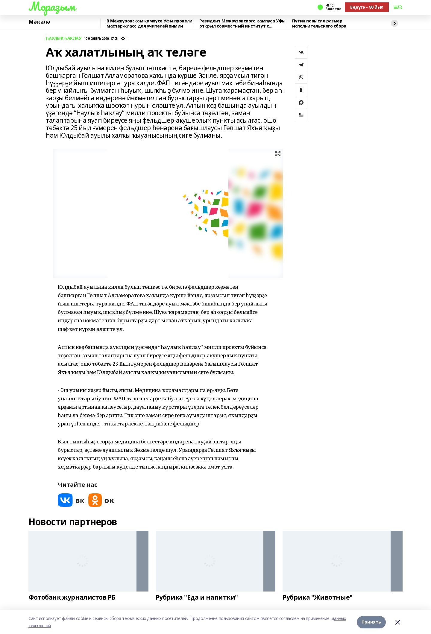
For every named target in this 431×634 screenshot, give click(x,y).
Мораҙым (51, 6)
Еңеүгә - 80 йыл (366, 7)
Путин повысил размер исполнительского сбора (319, 23)
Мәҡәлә (39, 22)
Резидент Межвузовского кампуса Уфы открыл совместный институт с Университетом (242, 23)
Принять (371, 622)
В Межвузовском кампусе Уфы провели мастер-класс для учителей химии (149, 23)
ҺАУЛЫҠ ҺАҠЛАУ (63, 38)
